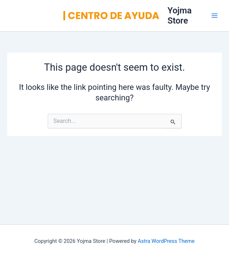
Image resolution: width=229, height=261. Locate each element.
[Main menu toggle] (214, 15)
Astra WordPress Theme (166, 241)
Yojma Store (179, 15)
